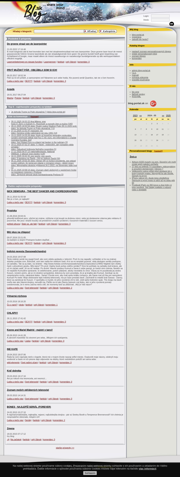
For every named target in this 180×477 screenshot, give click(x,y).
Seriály (28, 420)
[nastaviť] (158, 151)
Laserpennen (50, 62)
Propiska (12, 210)
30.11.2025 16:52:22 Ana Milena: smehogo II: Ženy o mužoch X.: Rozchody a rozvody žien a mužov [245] (42, 122)
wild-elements (13, 362)
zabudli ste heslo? (140, 39)
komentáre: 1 (52, 305)
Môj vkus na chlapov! (18, 232)
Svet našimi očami (29, 362)
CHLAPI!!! (12, 313)
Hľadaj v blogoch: (22, 31)
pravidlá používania (141, 80)
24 (157, 140)
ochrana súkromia (140, 77)
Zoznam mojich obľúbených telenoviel (28, 390)
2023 (135, 115)
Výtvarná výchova (17, 296)
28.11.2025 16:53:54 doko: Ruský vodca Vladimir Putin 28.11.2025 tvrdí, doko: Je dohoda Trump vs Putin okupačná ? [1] (44, 127)
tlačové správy (138, 94)
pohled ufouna (13, 224)
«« (140, 115)
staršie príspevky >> (65, 448)
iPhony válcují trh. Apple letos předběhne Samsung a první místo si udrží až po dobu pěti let (153, 180)
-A (8, 439)
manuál (135, 75)
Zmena (10, 428)
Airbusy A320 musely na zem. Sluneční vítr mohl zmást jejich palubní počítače (154, 163)
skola (21, 305)
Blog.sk (36, 12)
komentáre (136, 58)
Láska (27, 341)
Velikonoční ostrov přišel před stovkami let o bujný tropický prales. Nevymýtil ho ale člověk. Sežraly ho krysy (153, 173)
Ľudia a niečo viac (15, 81)
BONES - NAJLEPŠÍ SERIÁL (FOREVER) (29, 407)
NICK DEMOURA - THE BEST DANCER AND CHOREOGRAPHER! (42, 191)
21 (141, 140)
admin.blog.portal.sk (141, 70)
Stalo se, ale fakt (29, 224)
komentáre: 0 (84, 62)
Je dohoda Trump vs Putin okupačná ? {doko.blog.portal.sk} (38, 112)
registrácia (136, 37)
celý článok (71, 62)
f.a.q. (134, 73)
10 (157, 129)
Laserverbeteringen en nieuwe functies (24, 62)
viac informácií (147, 472)
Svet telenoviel (31, 288)
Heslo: (146, 20)
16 (152, 135)
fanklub (61, 62)
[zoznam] (35, 117)
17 (157, 135)
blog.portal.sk (138, 34)
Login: (146, 16)
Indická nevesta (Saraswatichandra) (26, 251)
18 (162, 135)
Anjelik (10, 89)
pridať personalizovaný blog (144, 54)
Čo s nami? (12, 305)
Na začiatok (16, 439)
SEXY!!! (28, 81)
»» (163, 115)
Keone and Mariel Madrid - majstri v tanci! (30, 330)
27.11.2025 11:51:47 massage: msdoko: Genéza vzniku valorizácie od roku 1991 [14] (34, 132)
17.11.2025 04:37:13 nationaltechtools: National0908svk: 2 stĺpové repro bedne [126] (33, 152)
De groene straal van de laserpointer (27, 44)
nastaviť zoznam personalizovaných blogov (151, 51)
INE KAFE (12, 349)
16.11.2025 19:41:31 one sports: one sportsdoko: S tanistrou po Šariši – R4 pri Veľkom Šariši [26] (35, 157)
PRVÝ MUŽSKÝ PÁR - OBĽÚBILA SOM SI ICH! (32, 70)
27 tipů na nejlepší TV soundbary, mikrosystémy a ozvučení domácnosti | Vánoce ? (153, 167)
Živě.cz (133, 157)
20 (135, 140)
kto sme (135, 92)
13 (135, 135)
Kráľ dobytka (14, 370)
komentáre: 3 (60, 81)
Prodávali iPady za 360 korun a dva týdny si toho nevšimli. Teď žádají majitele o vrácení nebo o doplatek (152, 187)
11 (162, 129)
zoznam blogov (139, 56)
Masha (10, 98)
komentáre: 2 (66, 288)
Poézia (18, 98)
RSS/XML (136, 96)
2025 (168, 115)
